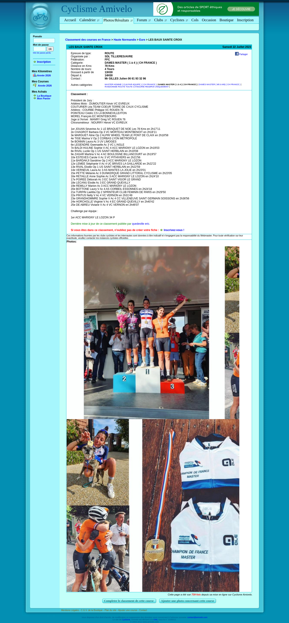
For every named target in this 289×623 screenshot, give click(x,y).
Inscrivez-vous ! (174, 230)
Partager (243, 54)
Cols (194, 20)
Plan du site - (111, 610)
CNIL (155, 619)
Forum (144, 20)
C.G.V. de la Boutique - (93, 610)
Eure (142, 39)
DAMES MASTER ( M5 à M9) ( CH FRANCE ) (220, 84)
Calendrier (89, 20)
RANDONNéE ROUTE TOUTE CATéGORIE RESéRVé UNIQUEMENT (137, 87)
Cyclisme (79, 9)
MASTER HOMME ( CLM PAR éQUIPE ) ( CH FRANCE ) (131, 84)
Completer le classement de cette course (129, 600)
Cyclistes (179, 20)
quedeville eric (140, 223)
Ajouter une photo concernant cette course (187, 600)
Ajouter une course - (128, 610)
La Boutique (44, 95)
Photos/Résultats (118, 20)
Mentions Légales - (71, 610)
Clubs (160, 20)
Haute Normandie (125, 39)
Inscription (245, 20)
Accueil (70, 20)
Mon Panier (43, 98)
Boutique (226, 20)
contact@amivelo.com (197, 617)
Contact (143, 610)
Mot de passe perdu (42, 53)
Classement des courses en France (88, 39)
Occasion (209, 20)
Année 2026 (44, 75)
